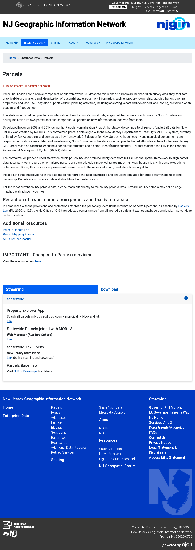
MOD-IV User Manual (17, 239)
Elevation (57, 427)
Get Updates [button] (155, 11)
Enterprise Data (16, 415)
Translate (118, 7)
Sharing (57, 459)
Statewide (15, 299)
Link (9, 321)
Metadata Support (112, 412)
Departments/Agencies (166, 427)
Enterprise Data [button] (33, 42)
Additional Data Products (69, 447)
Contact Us (157, 438)
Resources (108, 440)
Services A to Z (160, 422)
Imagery (57, 422)
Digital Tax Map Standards (118, 459)
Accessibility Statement (167, 458)
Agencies (162, 7)
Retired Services (63, 452)
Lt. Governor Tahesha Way (169, 412)
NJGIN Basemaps (26, 371)
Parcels (56, 407)
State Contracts (110, 449)
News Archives (110, 454)
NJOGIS (105, 433)
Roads (55, 412)
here (38, 261)
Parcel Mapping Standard (19, 234)
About (104, 419)
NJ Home (156, 418)
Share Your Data (110, 407)
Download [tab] (109, 289)
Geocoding (58, 432)
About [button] (72, 42)
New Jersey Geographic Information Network (42, 399)
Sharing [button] (55, 42)
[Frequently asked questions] (174, 7)
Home (12, 42)
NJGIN (104, 428)
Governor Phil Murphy (165, 407)
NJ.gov (136, 7)
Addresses (58, 418)
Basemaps (58, 438)
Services (149, 7)
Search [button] (173, 11)
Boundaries (59, 442)
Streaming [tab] (15, 289)
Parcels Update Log (16, 230)
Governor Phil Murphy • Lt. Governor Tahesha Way (145, 3)
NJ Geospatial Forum (119, 42)
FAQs (153, 432)
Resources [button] (91, 42)
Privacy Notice (160, 442)
